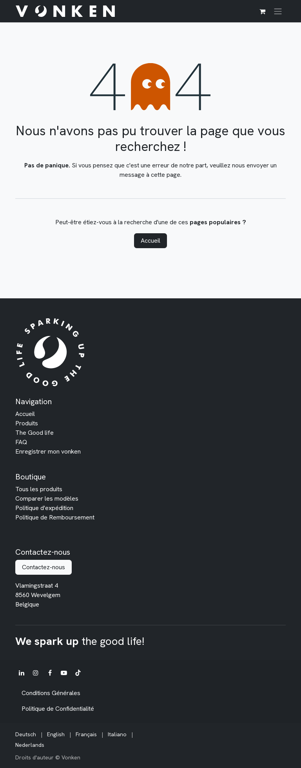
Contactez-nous (43, 567)
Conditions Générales (51, 693)
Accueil (150, 240)
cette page (165, 175)
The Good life (34, 432)
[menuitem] (25, 734)
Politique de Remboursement (54, 517)
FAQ (21, 442)
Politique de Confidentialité (58, 708)
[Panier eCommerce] (262, 11)
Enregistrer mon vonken (48, 451)
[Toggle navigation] (278, 11)
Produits (26, 423)
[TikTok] (78, 672)
